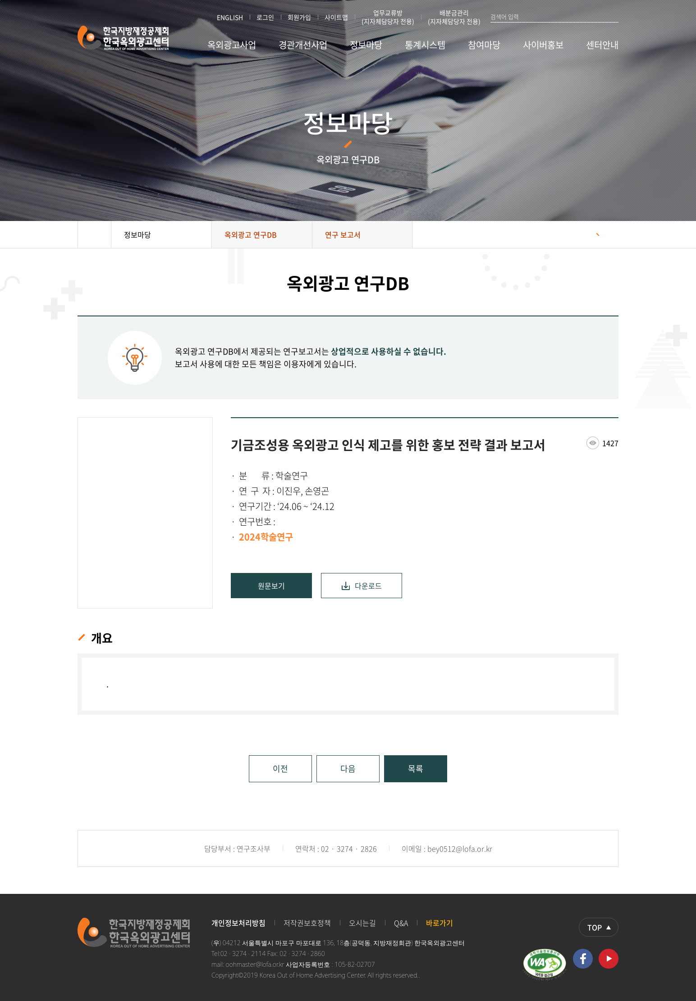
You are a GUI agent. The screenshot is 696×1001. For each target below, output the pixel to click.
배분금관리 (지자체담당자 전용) (454, 17)
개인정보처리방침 (238, 923)
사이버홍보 (543, 44)
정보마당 (366, 44)
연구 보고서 (343, 234)
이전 (280, 768)
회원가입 (299, 17)
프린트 (607, 234)
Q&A (401, 923)
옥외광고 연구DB (250, 234)
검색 (614, 16)
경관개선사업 (303, 44)
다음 (348, 768)
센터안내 (602, 44)
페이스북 (583, 959)
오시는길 (362, 923)
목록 (415, 768)
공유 (584, 234)
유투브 (608, 959)
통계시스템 (425, 44)
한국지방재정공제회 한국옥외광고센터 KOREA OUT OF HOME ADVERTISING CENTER (123, 38)
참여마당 (484, 44)
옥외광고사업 (231, 44)
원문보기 (271, 585)
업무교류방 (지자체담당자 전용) (388, 17)
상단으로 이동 (598, 927)
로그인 (265, 17)
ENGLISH (230, 17)
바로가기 (439, 923)
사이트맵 (336, 17)
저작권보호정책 (307, 923)
